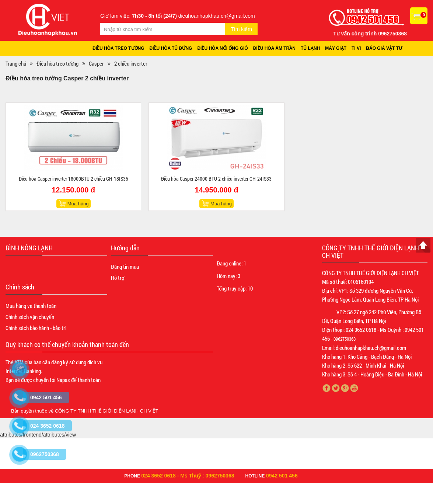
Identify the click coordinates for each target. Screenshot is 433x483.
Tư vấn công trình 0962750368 (370, 34)
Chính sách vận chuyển (30, 317)
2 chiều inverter (130, 63)
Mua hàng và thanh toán (31, 306)
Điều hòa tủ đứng (171, 48)
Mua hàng (78, 204)
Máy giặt (337, 48)
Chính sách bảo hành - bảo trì (36, 328)
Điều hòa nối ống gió (223, 48)
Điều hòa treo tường (118, 48)
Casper (96, 63)
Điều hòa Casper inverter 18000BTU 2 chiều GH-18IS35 (73, 179)
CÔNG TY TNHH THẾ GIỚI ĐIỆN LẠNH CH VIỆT (106, 411)
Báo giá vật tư (386, 48)
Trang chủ (16, 63)
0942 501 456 (282, 476)
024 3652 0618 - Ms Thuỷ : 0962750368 (187, 476)
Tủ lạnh (311, 48)
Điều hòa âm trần (275, 48)
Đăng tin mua (125, 267)
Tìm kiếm (241, 29)
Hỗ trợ (117, 278)
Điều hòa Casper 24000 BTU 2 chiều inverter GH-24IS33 (216, 179)
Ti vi (357, 48)
